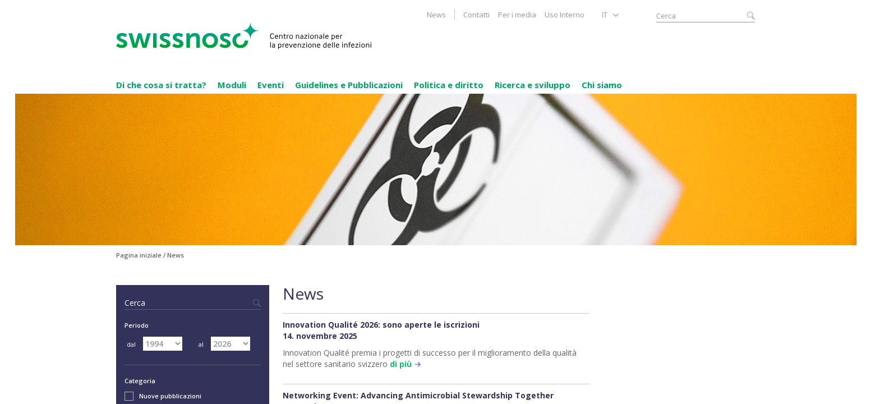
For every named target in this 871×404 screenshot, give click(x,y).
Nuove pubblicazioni (163, 396)
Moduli (232, 84)
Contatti (476, 15)
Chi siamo (602, 84)
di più (401, 364)
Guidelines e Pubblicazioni (349, 84)
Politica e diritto (448, 84)
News (436, 15)
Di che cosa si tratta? (161, 84)
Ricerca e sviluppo (532, 84)
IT (604, 15)
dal (131, 344)
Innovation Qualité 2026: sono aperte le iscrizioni (381, 324)
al (201, 344)
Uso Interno (564, 15)
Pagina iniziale (139, 255)
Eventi (270, 84)
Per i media (517, 15)
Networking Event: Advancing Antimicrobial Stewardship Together (418, 395)
